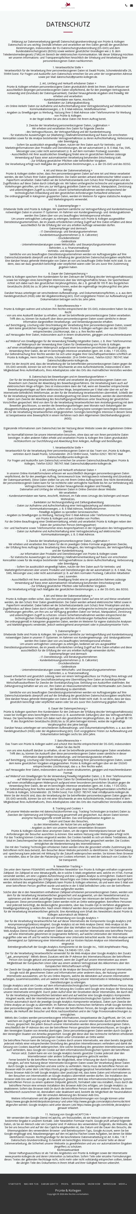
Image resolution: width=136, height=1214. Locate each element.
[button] (4, 5)
